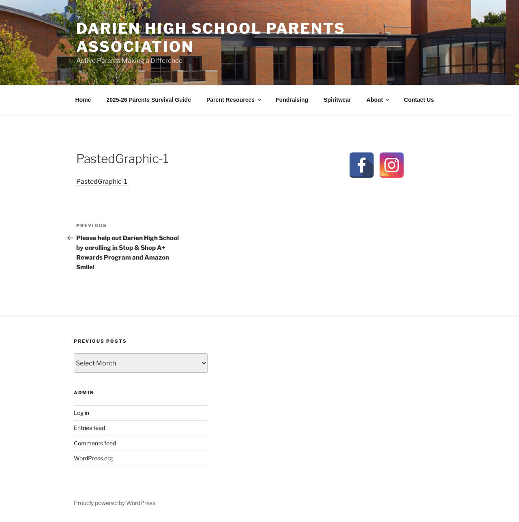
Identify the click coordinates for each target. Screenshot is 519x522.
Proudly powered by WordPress (114, 502)
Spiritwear (337, 100)
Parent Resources (234, 100)
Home (83, 100)
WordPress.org (93, 458)
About (378, 100)
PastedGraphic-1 (101, 181)
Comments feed (95, 443)
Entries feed (89, 427)
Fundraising (292, 100)
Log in (81, 412)
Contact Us (419, 100)
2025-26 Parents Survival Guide (148, 100)
